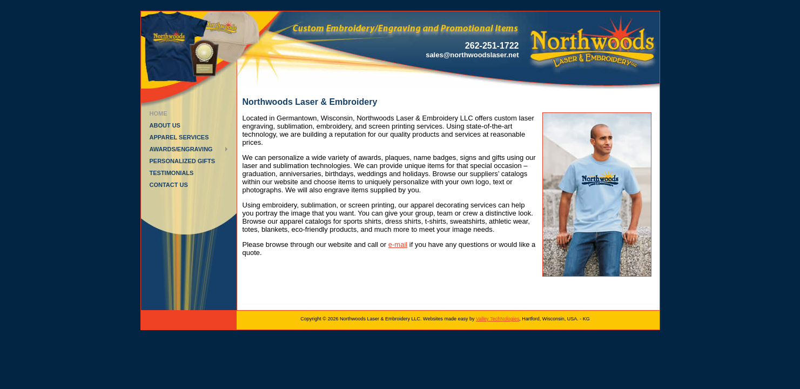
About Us (165, 125)
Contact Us (169, 185)
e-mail (397, 244)
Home (158, 113)
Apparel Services (179, 137)
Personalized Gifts (183, 161)
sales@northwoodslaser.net (472, 55)
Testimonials (172, 173)
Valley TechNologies (497, 318)
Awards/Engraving (181, 149)
